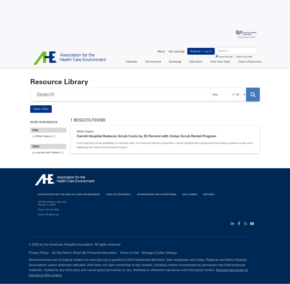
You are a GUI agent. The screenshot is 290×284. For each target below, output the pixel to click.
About (161, 51)
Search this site (225, 57)
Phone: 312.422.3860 (48, 209)
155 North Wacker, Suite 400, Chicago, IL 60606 (52, 203)
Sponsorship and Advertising (156, 194)
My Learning (176, 51)
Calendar (131, 61)
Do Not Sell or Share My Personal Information (84, 252)
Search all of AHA (244, 57)
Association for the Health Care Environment (69, 194)
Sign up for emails (118, 194)
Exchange (175, 61)
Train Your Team (220, 61)
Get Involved (153, 61)
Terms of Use (129, 252)
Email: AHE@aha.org (48, 214)
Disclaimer (189, 194)
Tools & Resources (250, 61)
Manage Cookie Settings (159, 252)
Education (196, 61)
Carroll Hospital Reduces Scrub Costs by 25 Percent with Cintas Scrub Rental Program (146, 136)
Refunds (208, 194)
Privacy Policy (39, 252)
